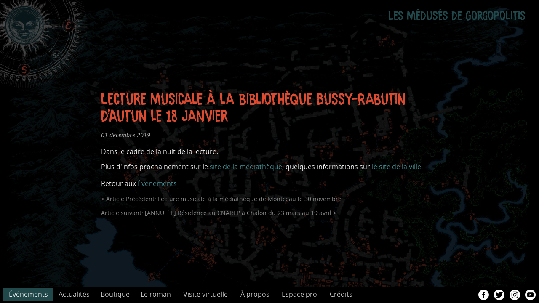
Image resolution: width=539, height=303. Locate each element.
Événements (157, 184)
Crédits (341, 294)
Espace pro (299, 294)
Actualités (74, 294)
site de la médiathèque (246, 167)
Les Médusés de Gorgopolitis (457, 13)
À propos (255, 294)
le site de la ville (396, 167)
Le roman (156, 294)
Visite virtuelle (205, 294)
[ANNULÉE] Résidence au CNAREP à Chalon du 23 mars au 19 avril (216, 213)
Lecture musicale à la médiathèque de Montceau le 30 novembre (224, 199)
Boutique (115, 294)
